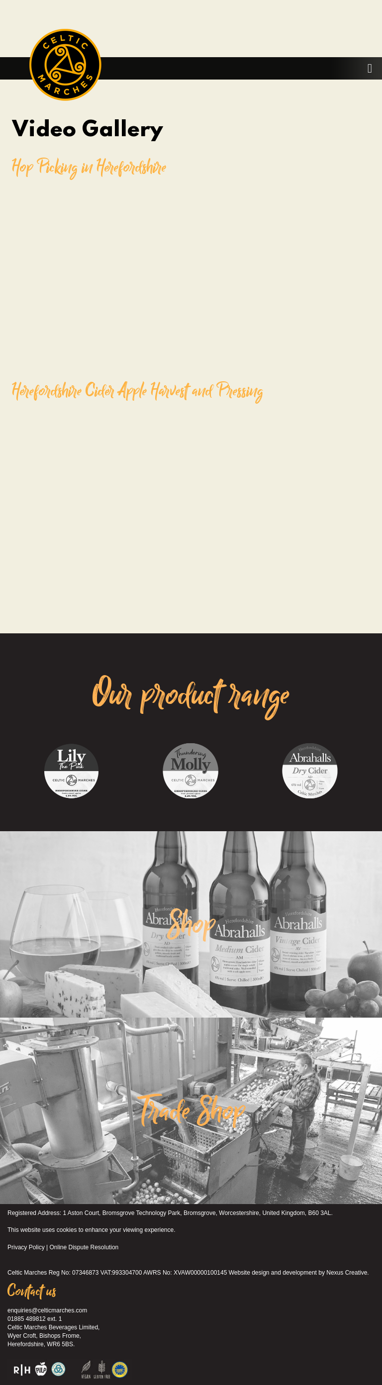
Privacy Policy (26, 1247)
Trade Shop (191, 1111)
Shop (191, 924)
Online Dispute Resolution (83, 1247)
